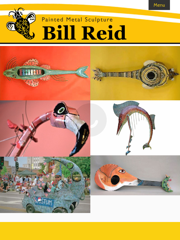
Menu (159, 5)
